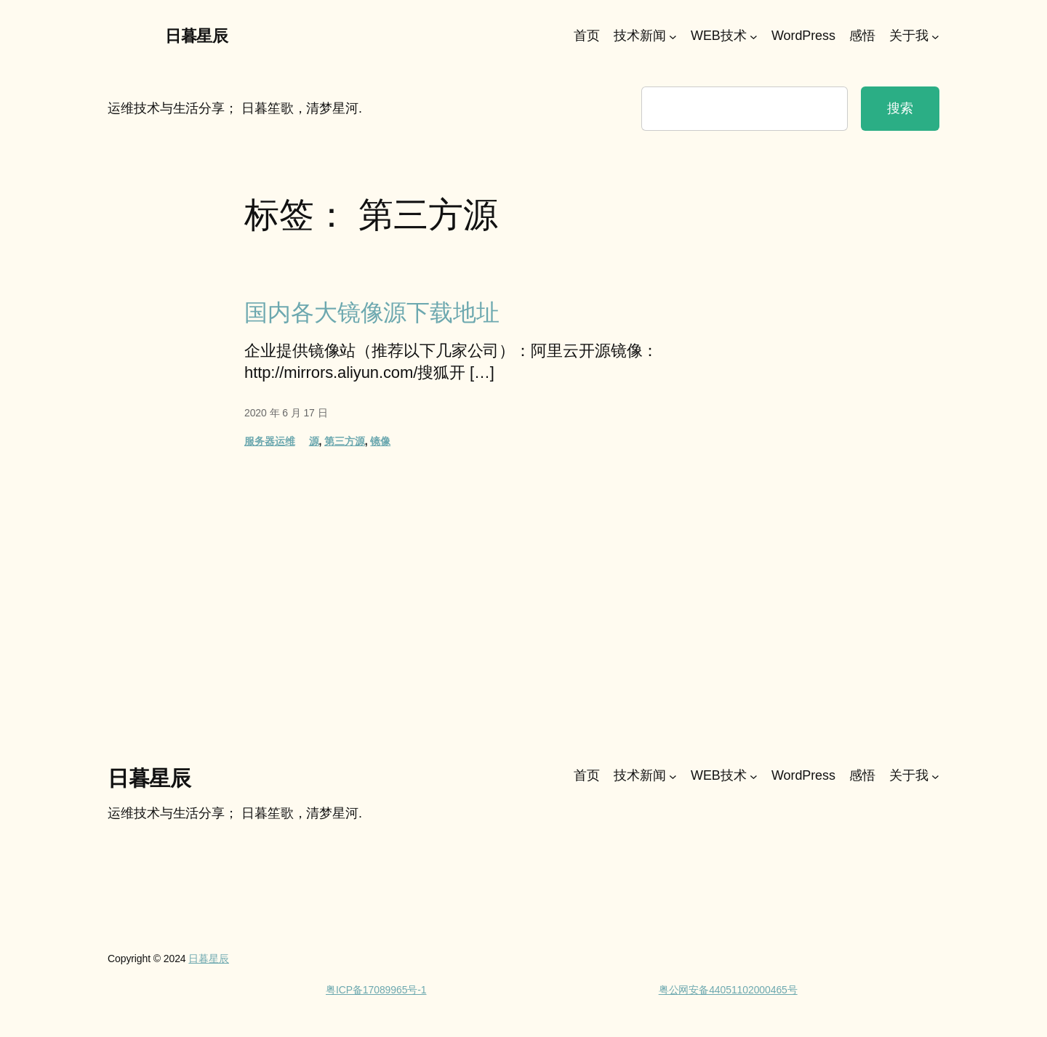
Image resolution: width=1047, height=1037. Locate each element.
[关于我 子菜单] (935, 37)
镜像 (380, 441)
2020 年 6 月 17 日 (285, 413)
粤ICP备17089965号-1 (376, 990)
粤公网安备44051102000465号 (728, 990)
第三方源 (344, 441)
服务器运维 (269, 441)
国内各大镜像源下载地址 (372, 312)
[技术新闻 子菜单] (673, 37)
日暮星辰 (196, 36)
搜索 (900, 108)
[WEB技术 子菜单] (754, 37)
